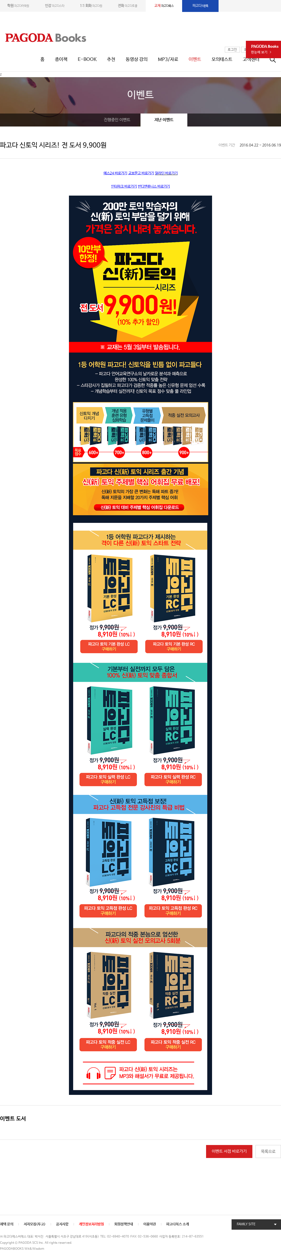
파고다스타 (54, 6)
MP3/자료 (168, 59)
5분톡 (200, 6)
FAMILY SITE (246, 1224)
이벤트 (195, 59)
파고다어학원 (18, 6)
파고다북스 (164, 6)
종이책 (61, 59)
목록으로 (268, 1151)
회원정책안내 (123, 1224)
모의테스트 (222, 59)
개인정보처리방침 (91, 1224)
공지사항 (62, 1224)
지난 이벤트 (164, 119)
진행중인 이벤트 (117, 119)
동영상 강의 (137, 59)
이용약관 (149, 1224)
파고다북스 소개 (177, 1224)
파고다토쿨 (127, 6)
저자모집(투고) (35, 1224)
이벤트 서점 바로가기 (229, 1151)
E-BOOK (87, 59)
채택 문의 (6, 1224)
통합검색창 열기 (275, 59)
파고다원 (91, 6)
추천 (111, 59)
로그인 (232, 50)
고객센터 (251, 59)
